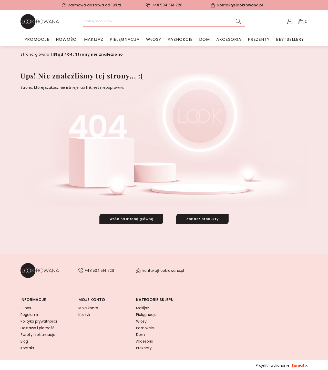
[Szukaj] (238, 21)
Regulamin (29, 313)
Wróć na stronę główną (130, 218)
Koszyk (84, 313)
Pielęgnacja (125, 40)
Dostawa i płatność (37, 327)
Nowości (67, 40)
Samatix (299, 364)
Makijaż (93, 40)
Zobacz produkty (204, 218)
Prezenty (259, 40)
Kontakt (27, 347)
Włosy (153, 40)
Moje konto (88, 307)
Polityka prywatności (38, 320)
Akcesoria (228, 40)
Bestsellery (290, 40)
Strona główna (34, 54)
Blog (24, 340)
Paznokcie (180, 40)
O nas (25, 307)
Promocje (36, 40)
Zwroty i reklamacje (37, 333)
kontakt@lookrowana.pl (240, 5)
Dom (204, 40)
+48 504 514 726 (167, 5)
